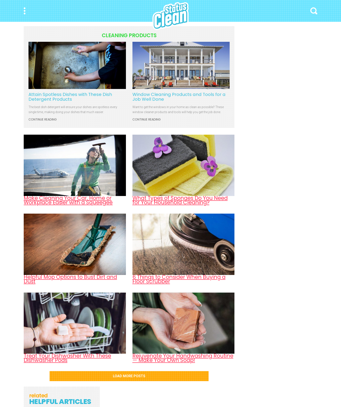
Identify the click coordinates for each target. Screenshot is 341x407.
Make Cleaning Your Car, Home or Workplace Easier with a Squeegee (68, 200)
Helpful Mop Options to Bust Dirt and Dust (70, 279)
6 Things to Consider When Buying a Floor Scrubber (179, 279)
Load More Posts (129, 376)
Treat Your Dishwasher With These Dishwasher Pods (67, 358)
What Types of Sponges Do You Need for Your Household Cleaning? (180, 200)
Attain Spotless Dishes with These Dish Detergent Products (70, 96)
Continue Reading (42, 119)
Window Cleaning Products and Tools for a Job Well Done (179, 96)
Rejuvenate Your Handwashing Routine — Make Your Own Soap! (182, 358)
